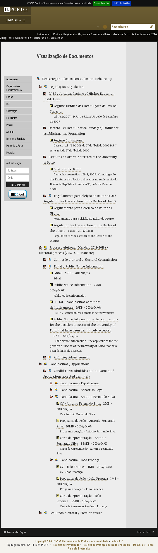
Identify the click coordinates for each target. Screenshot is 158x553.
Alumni (10, 132)
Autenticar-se (120, 27)
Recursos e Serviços (15, 139)
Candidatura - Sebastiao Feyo (81, 390)
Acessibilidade (99, 541)
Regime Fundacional (68, 140)
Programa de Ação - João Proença (84, 478)
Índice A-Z (117, 541)
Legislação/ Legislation (67, 87)
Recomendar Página (16, 532)
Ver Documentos (18, 38)
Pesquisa (10, 153)
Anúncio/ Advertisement (72, 357)
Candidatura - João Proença (80, 460)
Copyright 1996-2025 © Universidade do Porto (61, 541)
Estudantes (11, 118)
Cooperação (11, 111)
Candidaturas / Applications (69, 364)
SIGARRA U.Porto (15, 20)
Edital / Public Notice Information (78, 266)
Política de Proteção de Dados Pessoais (106, 545)
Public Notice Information (72, 285)
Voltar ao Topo (143, 532)
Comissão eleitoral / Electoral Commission (85, 259)
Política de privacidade (121, 3)
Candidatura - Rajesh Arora (79, 383)
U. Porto (55, 34)
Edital (57, 273)
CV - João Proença (72, 467)
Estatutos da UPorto (67, 169)
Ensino (9, 97)
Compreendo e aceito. (101, 3)
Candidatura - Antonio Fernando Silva (87, 397)
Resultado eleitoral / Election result (76, 513)
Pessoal (9, 125)
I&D (8, 104)
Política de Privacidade (66, 545)
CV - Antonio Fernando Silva (80, 403)
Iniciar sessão (18, 185)
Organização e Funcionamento (14, 88)
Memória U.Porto (14, 146)
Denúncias (139, 545)
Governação (11, 79)
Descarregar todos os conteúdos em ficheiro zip (77, 79)
